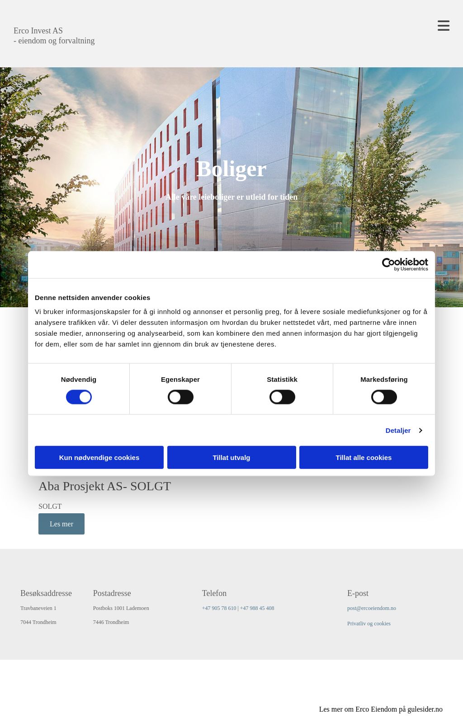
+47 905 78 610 (219, 608)
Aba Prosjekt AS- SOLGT (104, 486)
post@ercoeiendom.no (371, 608)
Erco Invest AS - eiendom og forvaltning (54, 35)
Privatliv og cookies (369, 623)
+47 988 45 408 (257, 608)
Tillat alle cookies (364, 457)
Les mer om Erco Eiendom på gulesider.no (381, 709)
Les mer (61, 524)
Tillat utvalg (231, 457)
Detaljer (398, 430)
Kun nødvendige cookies (99, 457)
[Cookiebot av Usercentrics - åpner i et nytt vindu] (388, 264)
